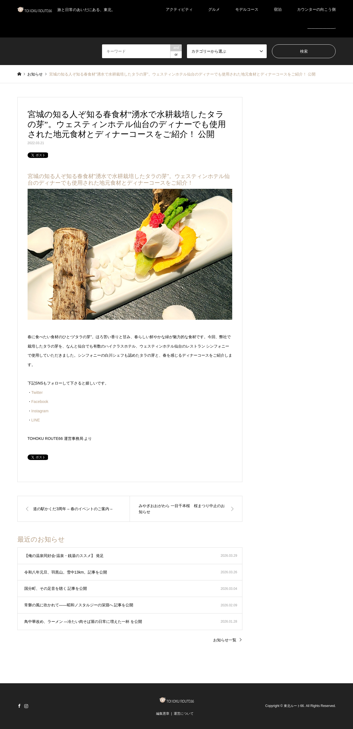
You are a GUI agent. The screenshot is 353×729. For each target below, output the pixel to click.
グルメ (214, 9)
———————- (321, 28)
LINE (35, 420)
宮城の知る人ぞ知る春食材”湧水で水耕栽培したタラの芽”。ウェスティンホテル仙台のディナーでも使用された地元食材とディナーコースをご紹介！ (129, 179)
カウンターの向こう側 (316, 9)
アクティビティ (179, 9)
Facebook (39, 401)
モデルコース (246, 9)
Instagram (40, 411)
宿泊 (278, 9)
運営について (184, 713)
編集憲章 (162, 713)
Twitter (37, 392)
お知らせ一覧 (224, 640)
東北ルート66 (294, 706)
